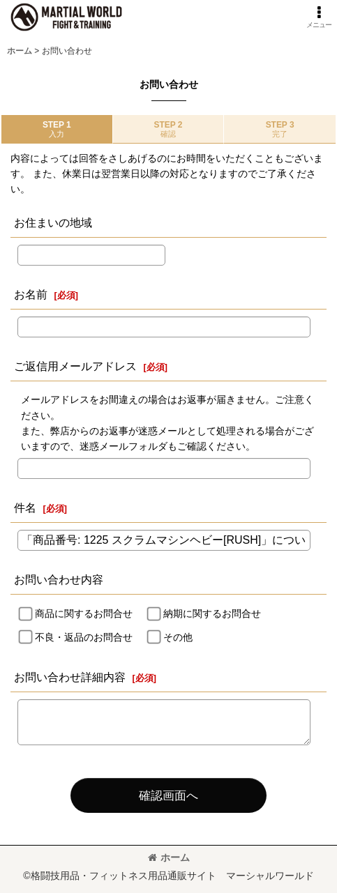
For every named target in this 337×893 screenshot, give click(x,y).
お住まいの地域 (53, 222)
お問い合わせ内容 (58, 579)
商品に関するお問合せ (84, 613)
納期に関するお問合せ (212, 613)
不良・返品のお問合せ (84, 637)
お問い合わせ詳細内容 (70, 677)
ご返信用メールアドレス (75, 366)
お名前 (30, 294)
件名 (25, 507)
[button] (319, 17)
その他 (178, 637)
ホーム (169, 857)
